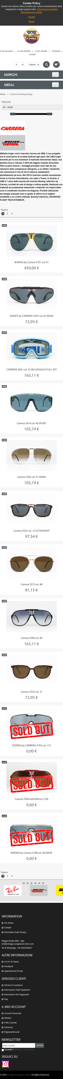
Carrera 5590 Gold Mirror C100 (31, 799)
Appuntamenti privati (13, 971)
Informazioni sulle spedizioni (17, 990)
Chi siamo (8, 923)
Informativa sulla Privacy (15, 932)
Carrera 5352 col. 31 (31, 692)
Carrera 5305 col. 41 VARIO (31, 477)
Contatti (7, 927)
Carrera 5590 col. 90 (31, 638)
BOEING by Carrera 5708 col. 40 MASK (31, 853)
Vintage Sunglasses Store (18, 1075)
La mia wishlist (23, 51)
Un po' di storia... (12, 962)
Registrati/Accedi (11, 1032)
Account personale (12, 1013)
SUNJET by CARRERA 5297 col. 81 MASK (31, 316)
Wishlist (7, 1018)
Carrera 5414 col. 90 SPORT (31, 423)
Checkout (56, 51)
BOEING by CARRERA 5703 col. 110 (31, 745)
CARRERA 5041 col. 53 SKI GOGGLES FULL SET (31, 369)
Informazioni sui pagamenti (16, 994)
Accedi (32, 54)
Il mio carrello (41, 51)
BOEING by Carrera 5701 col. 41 (31, 262)
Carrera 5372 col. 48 (31, 584)
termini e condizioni (24, 1049)
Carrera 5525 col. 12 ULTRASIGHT (31, 531)
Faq (6, 999)
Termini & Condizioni (13, 985)
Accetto (31, 17)
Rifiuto (31, 21)
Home (2, 94)
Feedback (8, 966)
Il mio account (6, 51)
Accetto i (18, 1049)
